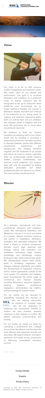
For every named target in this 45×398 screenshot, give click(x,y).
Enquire (22, 376)
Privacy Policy (22, 382)
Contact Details (22, 371)
